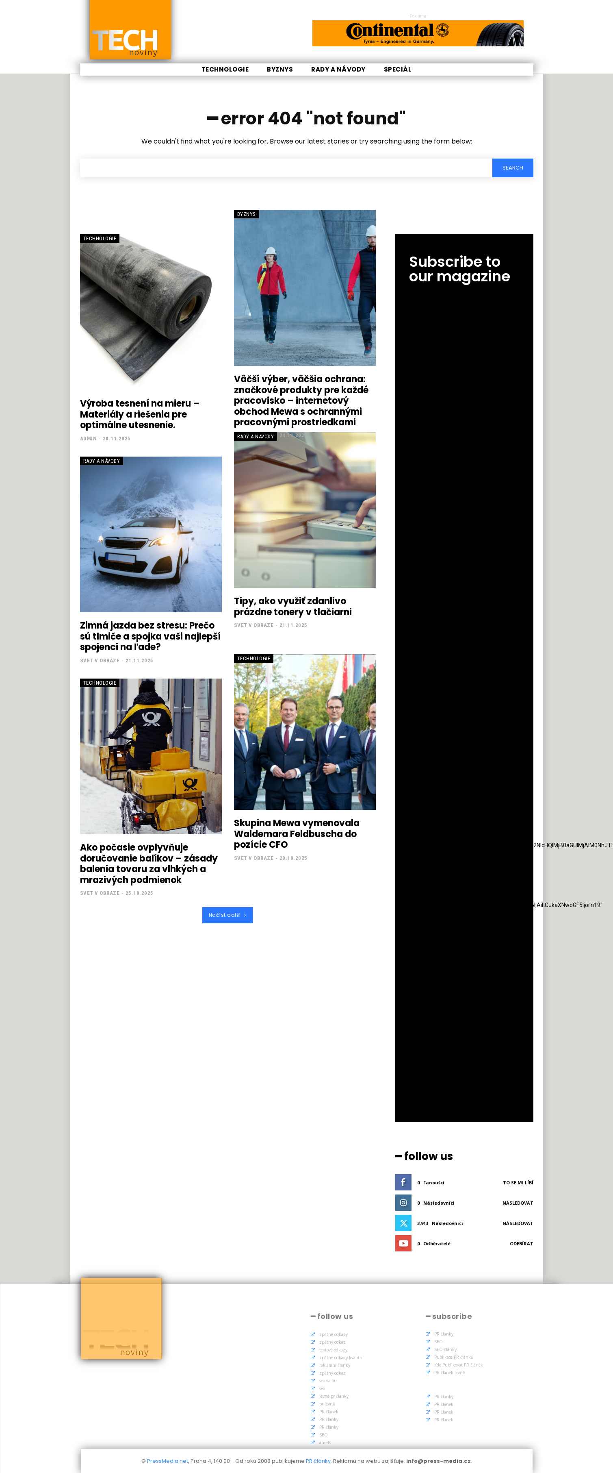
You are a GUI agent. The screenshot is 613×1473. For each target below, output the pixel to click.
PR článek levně (449, 1372)
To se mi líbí (518, 1182)
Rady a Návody (101, 461)
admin (88, 438)
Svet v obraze (100, 660)
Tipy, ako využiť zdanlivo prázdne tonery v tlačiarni (293, 606)
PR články (328, 1419)
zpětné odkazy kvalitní (341, 1357)
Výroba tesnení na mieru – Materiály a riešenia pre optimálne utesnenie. (139, 414)
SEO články (445, 1349)
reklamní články (334, 1365)
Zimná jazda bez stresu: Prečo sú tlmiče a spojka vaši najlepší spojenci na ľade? (150, 636)
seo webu (328, 1381)
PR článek (328, 1411)
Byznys (246, 214)
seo (322, 1388)
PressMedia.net (167, 1461)
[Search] (512, 168)
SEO (323, 1435)
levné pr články (334, 1396)
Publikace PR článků (453, 1357)
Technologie (100, 238)
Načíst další (228, 915)
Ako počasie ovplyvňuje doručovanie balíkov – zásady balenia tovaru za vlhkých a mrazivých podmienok (149, 863)
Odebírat (521, 1243)
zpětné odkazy (333, 1334)
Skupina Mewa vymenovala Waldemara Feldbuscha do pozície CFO (297, 834)
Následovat (518, 1203)
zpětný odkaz (332, 1342)
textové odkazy (333, 1350)
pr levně (327, 1404)
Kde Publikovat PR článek (458, 1365)
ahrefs (325, 1442)
